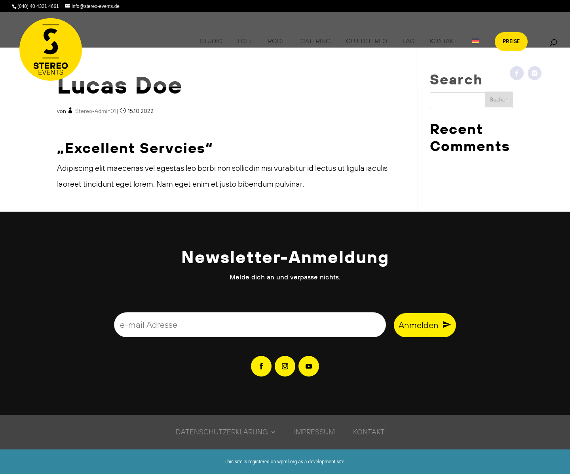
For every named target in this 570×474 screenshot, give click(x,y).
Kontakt (443, 41)
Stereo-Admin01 (95, 111)
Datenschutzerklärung (222, 431)
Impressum (314, 431)
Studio (211, 41)
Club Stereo (366, 41)
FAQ (408, 41)
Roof (276, 41)
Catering (315, 41)
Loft (245, 41)
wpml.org (287, 461)
